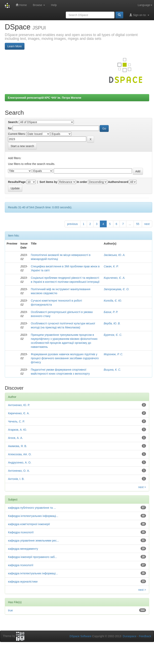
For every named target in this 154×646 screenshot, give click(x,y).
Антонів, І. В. (16, 478)
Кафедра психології (21, 532)
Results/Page (17, 182)
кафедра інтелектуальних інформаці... (33, 573)
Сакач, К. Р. (111, 266)
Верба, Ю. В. (112, 323)
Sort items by (48, 182)
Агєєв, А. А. (15, 437)
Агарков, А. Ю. (17, 429)
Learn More (14, 46)
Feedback (145, 636)
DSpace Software (80, 636)
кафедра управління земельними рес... (33, 540)
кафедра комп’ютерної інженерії (29, 524)
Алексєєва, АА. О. (19, 454)
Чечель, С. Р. (16, 421)
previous (72, 224)
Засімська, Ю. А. (114, 255)
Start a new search (22, 146)
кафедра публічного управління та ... (32, 507)
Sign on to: (139, 15)
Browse (39, 5)
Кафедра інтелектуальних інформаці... (33, 516)
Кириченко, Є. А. (114, 277)
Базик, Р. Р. (111, 312)
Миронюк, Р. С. (113, 354)
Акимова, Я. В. (17, 446)
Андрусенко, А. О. (19, 462)
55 (137, 224)
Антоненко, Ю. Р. (19, 405)
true (10, 610)
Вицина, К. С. (112, 369)
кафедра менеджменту (23, 548)
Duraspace (129, 636)
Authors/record (118, 182)
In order (82, 182)
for (10, 128)
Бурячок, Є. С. (113, 334)
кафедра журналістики (22, 581)
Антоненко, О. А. (19, 470)
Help (54, 5)
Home (21, 5)
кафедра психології (20, 565)
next (147, 224)
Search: (13, 122)
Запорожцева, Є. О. (116, 289)
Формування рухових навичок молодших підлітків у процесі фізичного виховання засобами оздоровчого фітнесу (65, 358)
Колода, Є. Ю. (113, 300)
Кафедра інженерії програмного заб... (32, 557)
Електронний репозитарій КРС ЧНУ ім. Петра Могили (44, 97)
